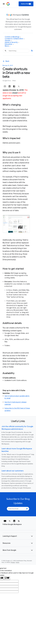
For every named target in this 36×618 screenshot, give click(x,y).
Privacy (13, 562)
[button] (18, 536)
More (7, 46)
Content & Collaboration (14, 39)
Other (14, 80)
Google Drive (7, 80)
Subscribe (26, 4)
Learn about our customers (13, 471)
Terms (17, 562)
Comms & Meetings (13, 37)
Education (9, 44)
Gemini (8, 41)
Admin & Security (12, 42)
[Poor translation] (7, 578)
